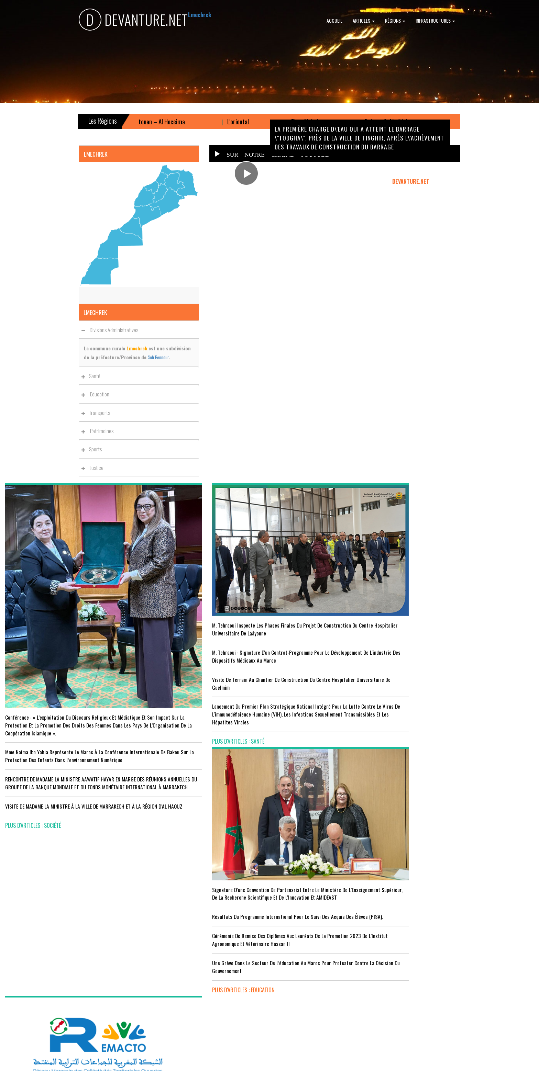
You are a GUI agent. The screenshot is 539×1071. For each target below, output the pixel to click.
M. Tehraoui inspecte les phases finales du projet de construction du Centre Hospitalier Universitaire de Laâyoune (196, 585)
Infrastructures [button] (435, 20)
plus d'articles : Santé (166, 717)
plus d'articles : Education (306, 701)
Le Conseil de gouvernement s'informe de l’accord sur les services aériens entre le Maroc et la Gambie (67, 990)
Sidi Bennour (158, 357)
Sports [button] (93, 449)
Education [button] (97, 394)
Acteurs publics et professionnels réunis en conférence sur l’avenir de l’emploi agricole (64, 901)
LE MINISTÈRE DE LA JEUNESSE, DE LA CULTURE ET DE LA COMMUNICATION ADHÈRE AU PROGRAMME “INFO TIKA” (332, 890)
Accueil (334, 20)
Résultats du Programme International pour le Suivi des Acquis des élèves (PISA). (335, 616)
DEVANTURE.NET (133, 21)
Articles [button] (364, 20)
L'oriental (263, 121)
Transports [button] (97, 412)
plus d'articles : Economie (35, 1013)
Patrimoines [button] (99, 431)
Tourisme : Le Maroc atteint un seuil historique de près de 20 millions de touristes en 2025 (64, 963)
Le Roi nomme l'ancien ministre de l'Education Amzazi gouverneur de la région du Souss (466, 630)
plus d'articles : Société (33, 783)
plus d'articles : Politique (439, 680)
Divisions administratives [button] (111, 330)
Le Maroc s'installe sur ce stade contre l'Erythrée (193, 944)
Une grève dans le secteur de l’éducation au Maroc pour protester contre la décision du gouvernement (335, 678)
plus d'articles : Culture (303, 1001)
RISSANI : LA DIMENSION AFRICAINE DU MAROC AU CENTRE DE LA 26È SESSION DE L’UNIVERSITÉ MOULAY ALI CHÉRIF (336, 952)
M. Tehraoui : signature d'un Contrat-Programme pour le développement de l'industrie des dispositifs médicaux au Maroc (202, 620)
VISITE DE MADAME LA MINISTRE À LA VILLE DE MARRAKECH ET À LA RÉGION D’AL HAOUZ (66, 760)
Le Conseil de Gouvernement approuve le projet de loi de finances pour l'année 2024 (469, 603)
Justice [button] (94, 467)
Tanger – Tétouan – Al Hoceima (172, 121)
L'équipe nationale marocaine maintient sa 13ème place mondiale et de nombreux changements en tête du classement (198, 971)
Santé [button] (92, 376)
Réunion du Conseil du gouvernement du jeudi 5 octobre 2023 (469, 657)
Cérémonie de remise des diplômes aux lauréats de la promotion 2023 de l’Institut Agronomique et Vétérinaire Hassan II (335, 647)
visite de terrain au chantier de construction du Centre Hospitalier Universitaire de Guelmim (200, 651)
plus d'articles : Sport (166, 998)
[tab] (139, 329)
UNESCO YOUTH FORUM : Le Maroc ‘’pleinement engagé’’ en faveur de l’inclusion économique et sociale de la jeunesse (337, 978)
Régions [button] (395, 20)
